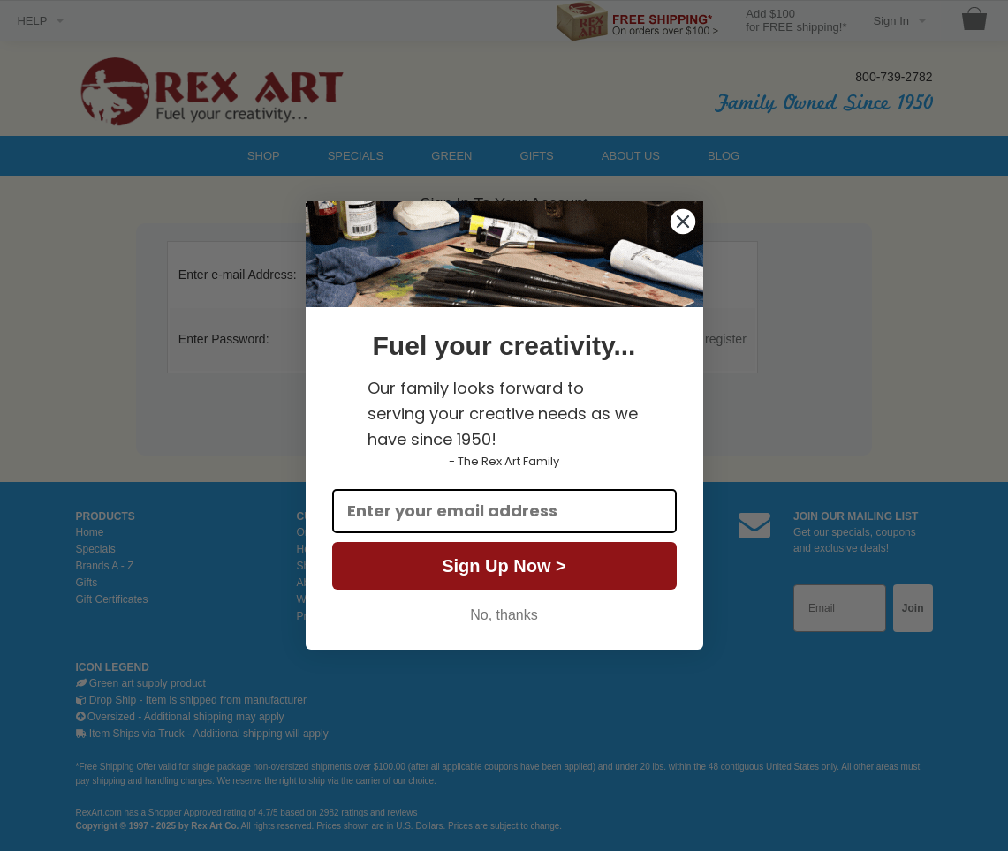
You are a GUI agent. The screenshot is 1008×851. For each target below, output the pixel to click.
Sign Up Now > (504, 566)
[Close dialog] (683, 221)
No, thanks (503, 614)
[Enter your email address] (504, 511)
